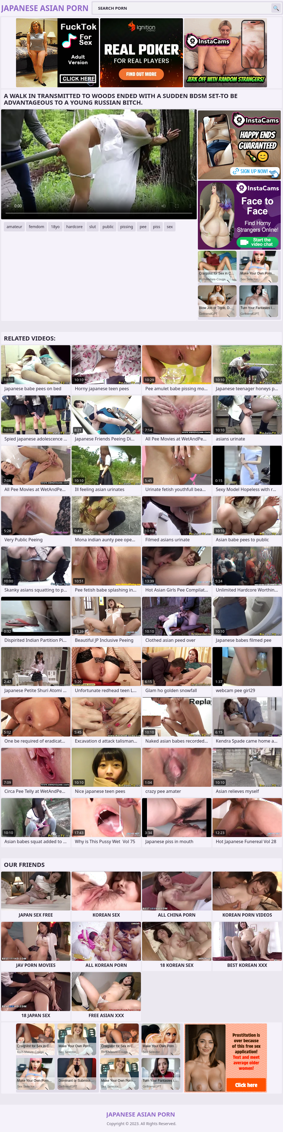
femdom (36, 226)
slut (92, 226)
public (108, 226)
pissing (126, 226)
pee (143, 226)
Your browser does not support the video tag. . (99, 164)
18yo (55, 226)
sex (170, 226)
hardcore (74, 226)
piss (156, 226)
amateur (14, 226)
